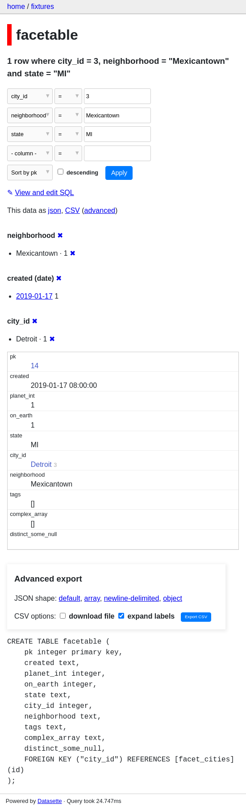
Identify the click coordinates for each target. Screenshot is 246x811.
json (54, 210)
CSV (72, 210)
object (172, 598)
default (69, 598)
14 (35, 366)
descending (78, 172)
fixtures (42, 6)
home (16, 6)
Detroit (41, 464)
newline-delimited (131, 598)
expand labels (146, 616)
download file (87, 616)
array (92, 598)
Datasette (50, 801)
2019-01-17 (34, 296)
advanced (99, 210)
